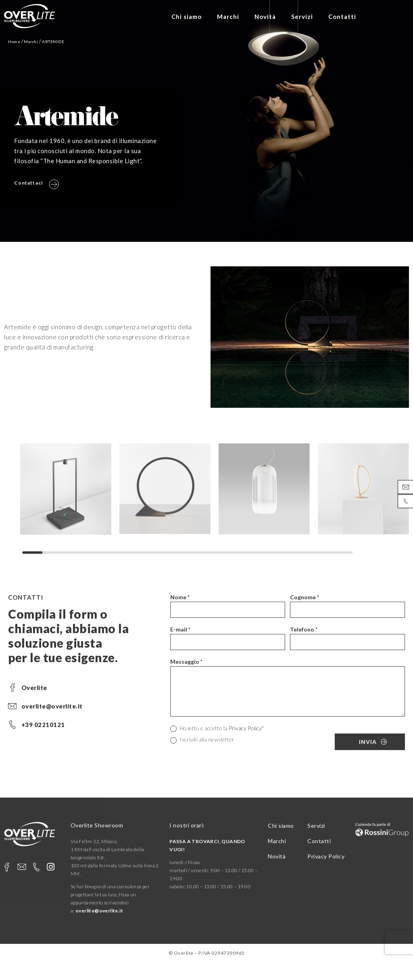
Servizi (302, 16)
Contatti (342, 16)
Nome (180, 597)
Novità (265, 16)
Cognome (304, 597)
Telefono (303, 629)
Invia (368, 741)
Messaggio (186, 661)
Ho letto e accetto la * (217, 728)
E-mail (180, 629)
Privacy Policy (245, 728)
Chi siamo (186, 16)
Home (14, 41)
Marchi (228, 16)
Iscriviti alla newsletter (202, 740)
